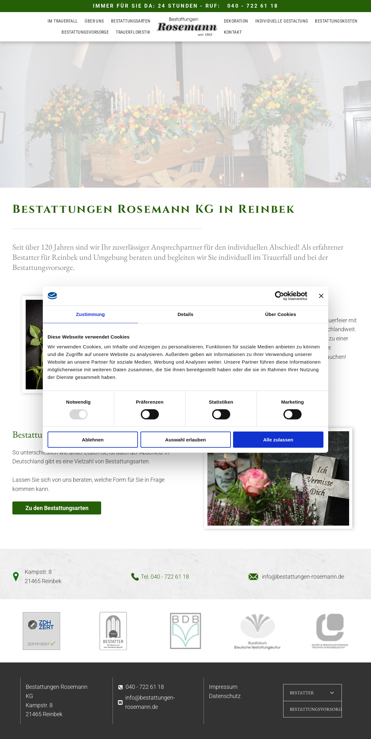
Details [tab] (185, 314)
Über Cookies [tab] (280, 314)
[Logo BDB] (185, 631)
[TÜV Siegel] (41, 631)
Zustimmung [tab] (90, 314)
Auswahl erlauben (185, 439)
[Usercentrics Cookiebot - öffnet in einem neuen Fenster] (279, 295)
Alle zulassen (278, 439)
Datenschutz (225, 696)
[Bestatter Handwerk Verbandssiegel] (113, 631)
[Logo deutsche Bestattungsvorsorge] (330, 631)
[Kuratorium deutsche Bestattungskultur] (258, 631)
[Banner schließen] (321, 295)
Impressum (223, 686)
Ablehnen (92, 439)
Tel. (145, 576)
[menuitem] (62, 21)
